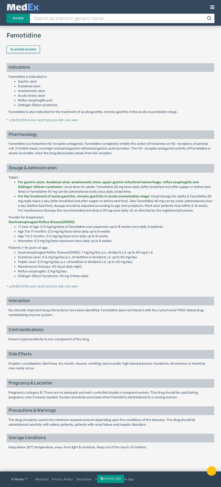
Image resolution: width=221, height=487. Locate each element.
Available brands (23, 49)
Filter (18, 18)
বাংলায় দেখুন (110, 479)
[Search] (209, 18)
